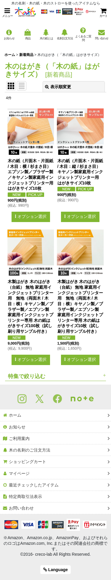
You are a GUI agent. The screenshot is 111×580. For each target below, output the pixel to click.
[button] (7, 12)
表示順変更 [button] (58, 86)
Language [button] (55, 569)
